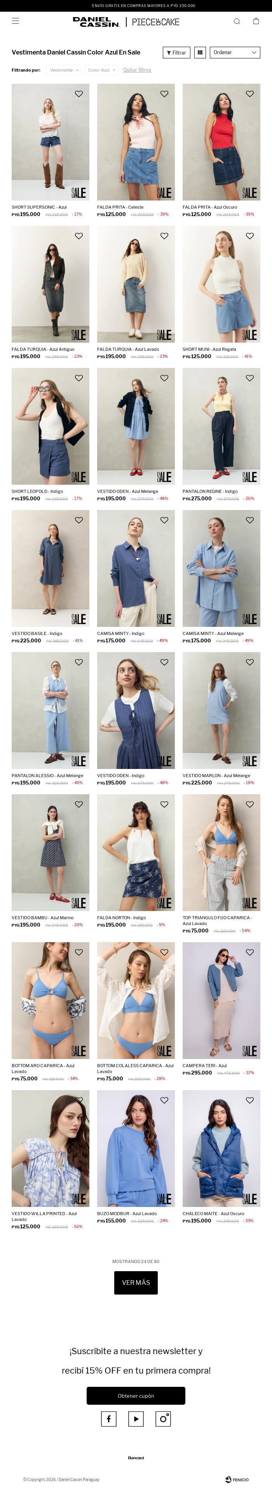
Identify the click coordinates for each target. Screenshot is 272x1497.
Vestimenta (61, 70)
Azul (99, 70)
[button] (238, 21)
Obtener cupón (136, 1396)
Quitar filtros (137, 70)
